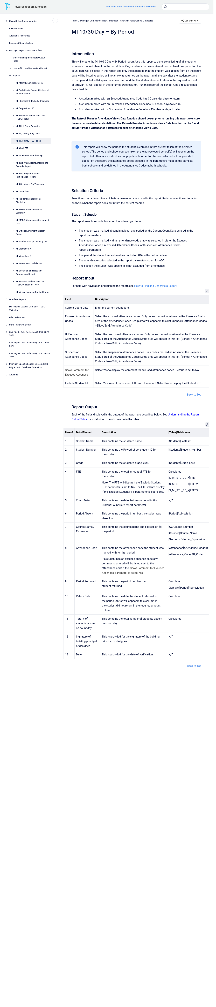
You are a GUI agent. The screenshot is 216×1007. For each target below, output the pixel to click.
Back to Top (194, 394)
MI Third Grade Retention (28, 126)
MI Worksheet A (23, 248)
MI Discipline (22, 191)
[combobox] (185, 7)
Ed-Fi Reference (17, 317)
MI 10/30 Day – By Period (28, 141)
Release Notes (16, 28)
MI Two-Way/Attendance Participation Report (28, 175)
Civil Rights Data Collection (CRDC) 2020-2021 (29, 355)
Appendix (13, 374)
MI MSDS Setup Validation (29, 263)
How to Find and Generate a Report (29, 68)
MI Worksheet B (23, 256)
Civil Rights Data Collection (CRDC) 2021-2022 (29, 344)
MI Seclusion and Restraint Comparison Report (29, 272)
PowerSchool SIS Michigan (30, 6)
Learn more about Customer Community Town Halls (130, 6)
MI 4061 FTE (22, 148)
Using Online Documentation (23, 21)
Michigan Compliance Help (93, 20)
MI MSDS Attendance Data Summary (29, 211)
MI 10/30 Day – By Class (28, 133)
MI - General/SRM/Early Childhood (33, 101)
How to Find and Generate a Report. (155, 285)
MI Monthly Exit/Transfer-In (29, 83)
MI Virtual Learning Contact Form (32, 292)
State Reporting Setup (20, 324)
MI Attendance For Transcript (30, 184)
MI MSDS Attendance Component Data (32, 222)
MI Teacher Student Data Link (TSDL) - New (30, 117)
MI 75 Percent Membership (29, 155)
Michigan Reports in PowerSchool (26, 50)
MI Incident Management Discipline (28, 200)
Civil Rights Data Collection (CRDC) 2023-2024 (29, 334)
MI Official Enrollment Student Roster (30, 233)
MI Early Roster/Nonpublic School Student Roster (32, 92)
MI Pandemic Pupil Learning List (32, 241)
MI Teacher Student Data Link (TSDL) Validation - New (30, 283)
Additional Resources (19, 35)
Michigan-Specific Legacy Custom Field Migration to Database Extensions (28, 366)
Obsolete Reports (17, 299)
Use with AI (190, 20)
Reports (16, 75)
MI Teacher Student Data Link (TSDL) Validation (27, 308)
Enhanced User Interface (21, 43)
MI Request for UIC (25, 108)
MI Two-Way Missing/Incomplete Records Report (32, 165)
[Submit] (165, 7)
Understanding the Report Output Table (28, 59)
